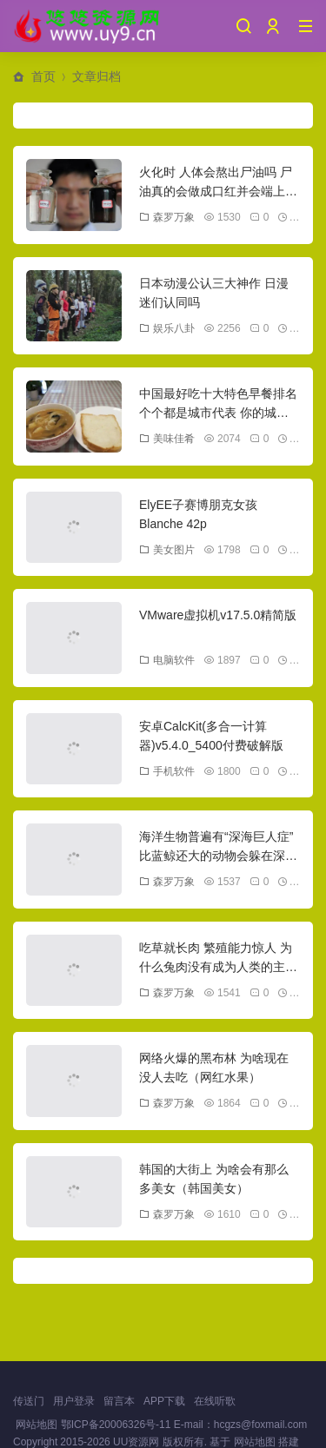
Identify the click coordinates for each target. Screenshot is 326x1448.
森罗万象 (167, 217)
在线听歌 (215, 1401)
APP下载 (164, 1401)
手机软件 (167, 771)
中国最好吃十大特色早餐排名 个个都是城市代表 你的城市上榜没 (218, 413)
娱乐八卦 (167, 328)
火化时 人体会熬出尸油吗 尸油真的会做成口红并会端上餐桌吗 (218, 191)
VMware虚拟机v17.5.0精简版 (217, 615)
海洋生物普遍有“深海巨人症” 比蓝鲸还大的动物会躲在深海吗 (218, 856)
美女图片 (167, 550)
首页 (43, 76)
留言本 (119, 1401)
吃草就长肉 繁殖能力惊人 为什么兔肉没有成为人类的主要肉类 (218, 967)
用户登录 (74, 1401)
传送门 (28, 1401)
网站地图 (36, 1424)
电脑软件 (167, 660)
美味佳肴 (167, 439)
